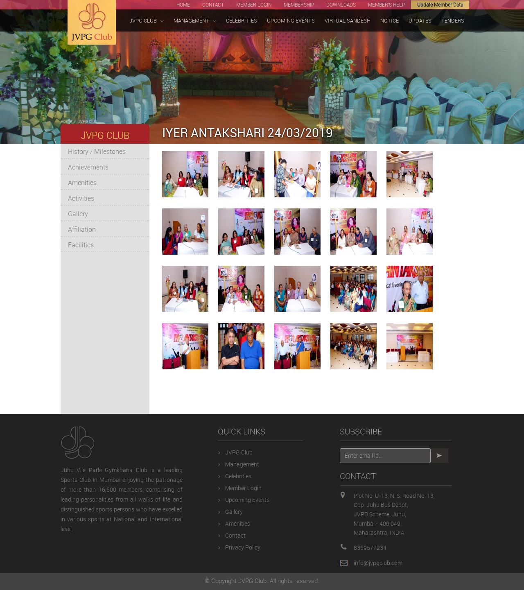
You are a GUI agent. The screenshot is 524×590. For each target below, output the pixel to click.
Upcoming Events (247, 500)
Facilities (81, 244)
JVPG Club (87, 121)
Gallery (78, 213)
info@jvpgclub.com (378, 563)
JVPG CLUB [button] (146, 21)
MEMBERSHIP (299, 4)
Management (242, 464)
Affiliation (82, 229)
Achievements (88, 167)
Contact (235, 535)
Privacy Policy (242, 547)
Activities (81, 198)
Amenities (82, 182)
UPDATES (420, 20)
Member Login (243, 488)
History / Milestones (97, 151)
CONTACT (213, 4)
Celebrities (238, 476)
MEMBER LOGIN (253, 4)
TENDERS (452, 20)
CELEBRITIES (241, 20)
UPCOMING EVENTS (291, 20)
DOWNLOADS (341, 4)
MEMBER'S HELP (386, 4)
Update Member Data (440, 4)
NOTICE (389, 20)
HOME (183, 4)
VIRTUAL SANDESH (347, 20)
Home (66, 121)
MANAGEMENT (195, 21)
